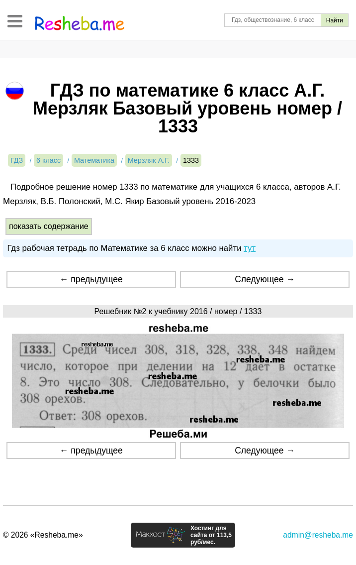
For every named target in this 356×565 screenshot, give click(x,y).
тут (250, 248)
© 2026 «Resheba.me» (43, 535)
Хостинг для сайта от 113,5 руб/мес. (211, 535)
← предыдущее (91, 279)
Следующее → (265, 279)
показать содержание (49, 226)
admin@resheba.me (318, 535)
